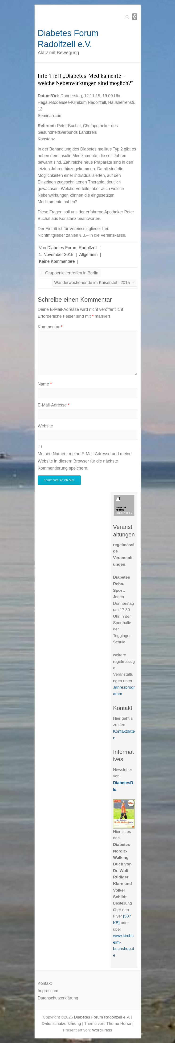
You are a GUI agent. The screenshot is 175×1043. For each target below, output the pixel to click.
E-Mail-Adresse (53, 405)
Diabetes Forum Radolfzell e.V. (68, 38)
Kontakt (45, 983)
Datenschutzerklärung (58, 998)
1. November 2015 (56, 254)
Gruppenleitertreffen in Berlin (69, 273)
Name (45, 384)
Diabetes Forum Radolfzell (72, 247)
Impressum (48, 990)
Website (45, 426)
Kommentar (50, 327)
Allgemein (88, 254)
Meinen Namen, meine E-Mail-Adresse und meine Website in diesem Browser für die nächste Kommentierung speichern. (85, 461)
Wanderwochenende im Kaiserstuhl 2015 (94, 282)
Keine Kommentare (57, 261)
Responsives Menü (134, 16)
